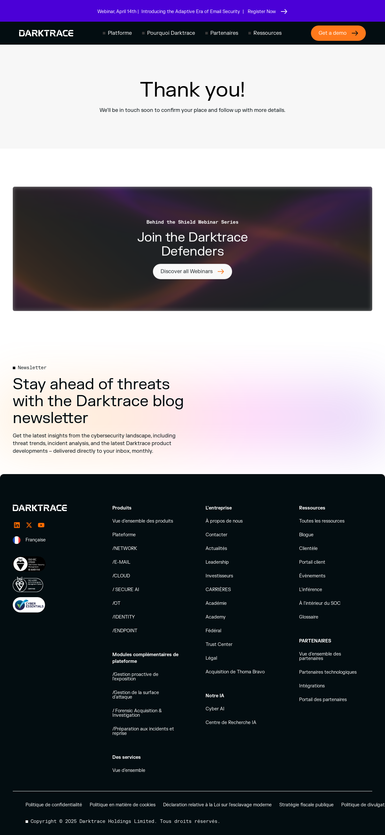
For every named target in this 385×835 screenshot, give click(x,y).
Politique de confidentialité (54, 805)
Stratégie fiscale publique (306, 805)
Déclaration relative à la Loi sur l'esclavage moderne (217, 805)
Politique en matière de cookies (122, 805)
